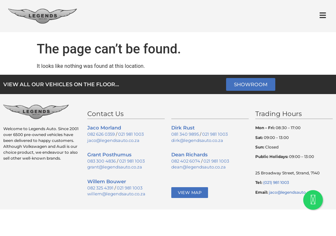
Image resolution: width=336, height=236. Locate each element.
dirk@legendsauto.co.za (197, 140)
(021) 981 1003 (276, 182)
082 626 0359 (101, 134)
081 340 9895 (185, 134)
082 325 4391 (100, 187)
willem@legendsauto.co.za (116, 193)
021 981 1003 (131, 134)
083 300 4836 (101, 161)
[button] (323, 15)
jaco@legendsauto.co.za (113, 140)
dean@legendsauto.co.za (198, 166)
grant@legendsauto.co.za (114, 166)
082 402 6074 (185, 161)
